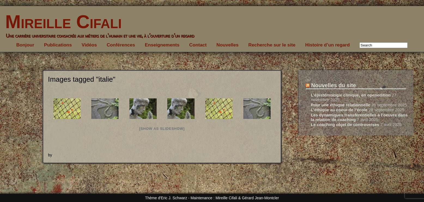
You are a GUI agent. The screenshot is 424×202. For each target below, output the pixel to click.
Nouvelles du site (333, 85)
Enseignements (162, 45)
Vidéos (89, 45)
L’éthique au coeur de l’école (339, 109)
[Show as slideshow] (162, 129)
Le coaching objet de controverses (345, 124)
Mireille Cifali (61, 21)
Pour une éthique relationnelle (340, 105)
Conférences (121, 45)
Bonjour (25, 45)
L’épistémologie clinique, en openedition (351, 95)
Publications (58, 45)
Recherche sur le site (271, 45)
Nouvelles (227, 45)
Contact (198, 45)
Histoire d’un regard (327, 45)
